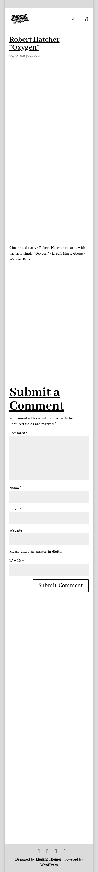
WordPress (49, 865)
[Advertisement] (49, 311)
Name (15, 488)
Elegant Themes (48, 859)
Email (15, 509)
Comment (18, 433)
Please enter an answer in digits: (35, 551)
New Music (34, 56)
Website (15, 530)
